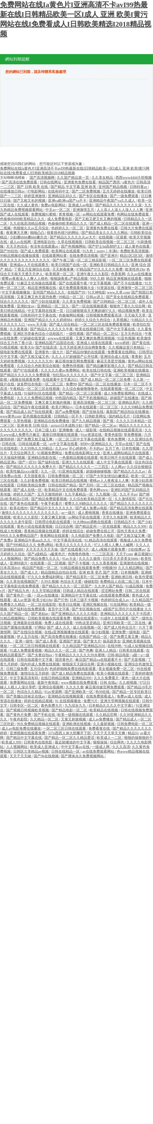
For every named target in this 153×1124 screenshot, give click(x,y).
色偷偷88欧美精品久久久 (68, 223)
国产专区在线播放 (93, 196)
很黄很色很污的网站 (63, 233)
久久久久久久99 (41, 361)
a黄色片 (128, 182)
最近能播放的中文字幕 (73, 742)
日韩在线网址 (51, 182)
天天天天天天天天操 (42, 549)
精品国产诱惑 (109, 182)
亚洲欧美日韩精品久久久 (110, 265)
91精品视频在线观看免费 (80, 568)
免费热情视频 (73, 366)
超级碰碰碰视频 (99, 471)
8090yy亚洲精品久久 (96, 444)
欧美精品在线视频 (104, 710)
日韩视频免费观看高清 (104, 315)
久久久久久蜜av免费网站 (61, 370)
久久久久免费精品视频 (35, 398)
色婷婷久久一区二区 (67, 228)
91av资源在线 (92, 435)
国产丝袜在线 (93, 412)
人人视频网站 (11, 559)
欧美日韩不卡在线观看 (118, 458)
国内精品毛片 (120, 416)
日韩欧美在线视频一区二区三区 (110, 242)
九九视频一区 (107, 494)
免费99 (71, 384)
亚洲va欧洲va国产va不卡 (67, 201)
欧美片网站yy (63, 407)
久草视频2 (121, 320)
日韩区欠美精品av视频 (31, 751)
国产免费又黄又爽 (124, 637)
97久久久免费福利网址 (46, 577)
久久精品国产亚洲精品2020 (84, 646)
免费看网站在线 (23, 683)
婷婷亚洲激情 (35, 196)
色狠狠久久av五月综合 (31, 228)
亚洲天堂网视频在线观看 (120, 701)
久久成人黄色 (28, 205)
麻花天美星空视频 (111, 361)
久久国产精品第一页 (73, 178)
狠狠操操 (100, 742)
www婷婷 (122, 343)
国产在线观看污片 (75, 549)
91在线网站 (119, 605)
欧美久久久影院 (26, 517)
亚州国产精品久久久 (49, 292)
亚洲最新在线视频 (28, 623)
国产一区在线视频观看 (90, 306)
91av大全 (69, 559)
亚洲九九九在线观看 (78, 462)
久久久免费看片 (107, 678)
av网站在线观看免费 (98, 214)
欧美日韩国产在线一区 (69, 265)
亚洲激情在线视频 (134, 563)
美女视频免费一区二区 (116, 669)
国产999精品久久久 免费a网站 (30, 545)
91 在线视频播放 (68, 701)
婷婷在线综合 (73, 531)
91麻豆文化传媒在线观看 (37, 283)
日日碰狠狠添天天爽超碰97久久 (91, 311)
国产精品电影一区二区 (70, 710)
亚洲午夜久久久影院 (93, 274)
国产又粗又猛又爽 (131, 536)
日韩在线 (9, 444)
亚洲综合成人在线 (115, 357)
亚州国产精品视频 (113, 187)
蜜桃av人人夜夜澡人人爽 (110, 481)
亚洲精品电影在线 (42, 458)
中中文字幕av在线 (75, 747)
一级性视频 (75, 334)
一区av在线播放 (46, 595)
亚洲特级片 (19, 563)
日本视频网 (130, 572)
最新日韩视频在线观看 (60, 435)
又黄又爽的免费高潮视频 (95, 338)
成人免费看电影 (60, 219)
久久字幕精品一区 (79, 494)
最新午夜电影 (48, 683)
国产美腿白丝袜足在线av (26, 696)
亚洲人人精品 (106, 650)
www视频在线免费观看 (79, 683)
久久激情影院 (125, 499)
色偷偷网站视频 (72, 315)
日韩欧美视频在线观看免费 (49, 618)
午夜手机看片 (52, 504)
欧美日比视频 (70, 605)
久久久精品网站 (131, 568)
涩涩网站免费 (112, 591)
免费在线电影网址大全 (83, 453)
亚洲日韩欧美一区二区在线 (125, 623)
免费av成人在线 (130, 696)
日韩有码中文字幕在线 (38, 315)
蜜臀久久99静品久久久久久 (86, 504)
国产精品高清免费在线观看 (131, 508)
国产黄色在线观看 (24, 504)
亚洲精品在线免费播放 (52, 421)
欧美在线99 (19, 508)
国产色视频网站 (74, 246)
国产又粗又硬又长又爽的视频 (98, 219)
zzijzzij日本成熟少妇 (66, 425)
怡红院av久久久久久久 (71, 375)
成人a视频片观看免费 (108, 549)
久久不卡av (128, 494)
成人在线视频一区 (87, 627)
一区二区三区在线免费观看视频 (105, 324)
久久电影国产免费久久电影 (93, 536)
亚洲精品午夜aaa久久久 (33, 540)
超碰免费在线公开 (101, 531)
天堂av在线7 (124, 444)
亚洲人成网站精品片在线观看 (126, 453)
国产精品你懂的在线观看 (86, 352)
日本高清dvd (10, 568)
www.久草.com (118, 292)
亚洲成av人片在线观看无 (30, 265)
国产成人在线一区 (28, 490)
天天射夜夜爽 (63, 269)
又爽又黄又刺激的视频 (53, 403)
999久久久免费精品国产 (19, 536)
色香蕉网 (118, 274)
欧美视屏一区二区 (60, 274)
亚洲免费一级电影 (126, 632)
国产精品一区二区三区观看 (81, 393)
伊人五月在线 (28, 637)
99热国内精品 (66, 398)
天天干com (124, 554)
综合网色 (117, 742)
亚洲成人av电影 (81, 205)
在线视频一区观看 (113, 237)
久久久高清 (121, 747)
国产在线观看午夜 (73, 283)
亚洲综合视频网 (51, 687)
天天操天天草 (135, 315)
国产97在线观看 (26, 370)
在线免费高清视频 (84, 256)
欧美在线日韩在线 (97, 370)
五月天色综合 (132, 334)
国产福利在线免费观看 (28, 609)
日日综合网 (64, 526)
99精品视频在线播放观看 (20, 256)
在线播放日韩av (13, 191)
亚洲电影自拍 (44, 242)
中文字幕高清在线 (68, 540)
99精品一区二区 (72, 297)
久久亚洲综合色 (140, 439)
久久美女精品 (103, 178)
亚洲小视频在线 (110, 664)
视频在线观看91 (86, 618)
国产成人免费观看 (35, 251)
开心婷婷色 (78, 448)
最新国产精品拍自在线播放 (128, 412)
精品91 (133, 733)
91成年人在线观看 (115, 618)
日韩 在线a (109, 683)
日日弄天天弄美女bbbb (121, 559)
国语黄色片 (64, 660)
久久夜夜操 (19, 329)
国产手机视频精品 (93, 398)
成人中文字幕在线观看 (114, 462)
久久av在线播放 (139, 274)
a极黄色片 (57, 554)
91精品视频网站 (13, 618)
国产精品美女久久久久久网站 (105, 233)
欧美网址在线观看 (66, 251)
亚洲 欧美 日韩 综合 (33, 425)
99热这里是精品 (88, 623)
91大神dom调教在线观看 (92, 522)
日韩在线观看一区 (33, 444)
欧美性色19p (135, 269)
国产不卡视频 (79, 563)
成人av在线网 (21, 242)
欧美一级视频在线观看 (75, 715)
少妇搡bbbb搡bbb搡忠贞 (29, 237)
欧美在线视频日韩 (90, 329)
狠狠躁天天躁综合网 (78, 664)
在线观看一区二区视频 (48, 563)
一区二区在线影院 (42, 605)
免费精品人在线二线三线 (120, 582)
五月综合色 (39, 669)
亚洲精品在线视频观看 (66, 696)
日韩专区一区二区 (24, 706)
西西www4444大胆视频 (134, 178)
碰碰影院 (91, 582)
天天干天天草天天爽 (109, 733)
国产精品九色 (19, 591)
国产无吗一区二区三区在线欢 (102, 485)
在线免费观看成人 (101, 696)
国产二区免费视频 (86, 191)
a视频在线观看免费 (25, 380)
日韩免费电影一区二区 (135, 724)
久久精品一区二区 (45, 719)
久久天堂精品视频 (46, 591)
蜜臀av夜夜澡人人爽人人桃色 (25, 279)
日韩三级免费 (17, 669)
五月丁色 (112, 448)
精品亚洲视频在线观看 (124, 279)
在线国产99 (76, 292)
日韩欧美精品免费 (31, 485)
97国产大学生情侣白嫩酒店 (108, 476)
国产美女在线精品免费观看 (128, 297)
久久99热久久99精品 (37, 448)
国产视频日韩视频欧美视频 (28, 710)
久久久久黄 (75, 687)
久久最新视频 (104, 724)
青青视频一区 (70, 214)
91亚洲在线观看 (71, 471)
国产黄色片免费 (19, 715)
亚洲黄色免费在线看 (80, 182)
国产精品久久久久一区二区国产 (67, 586)
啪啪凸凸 (37, 233)
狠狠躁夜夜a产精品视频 (69, 279)
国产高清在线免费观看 (20, 182)
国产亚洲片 (109, 256)
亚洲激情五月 (84, 210)
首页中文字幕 (59, 609)
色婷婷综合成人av (115, 600)
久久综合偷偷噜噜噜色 (80, 389)
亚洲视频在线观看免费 (28, 733)
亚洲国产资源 (70, 641)
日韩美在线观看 (132, 650)
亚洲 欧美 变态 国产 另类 (99, 572)
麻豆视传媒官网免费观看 (75, 361)
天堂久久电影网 (116, 517)
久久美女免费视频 (77, 302)
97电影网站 (36, 191)
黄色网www (99, 490)
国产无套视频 (135, 660)
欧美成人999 (12, 742)
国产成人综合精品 (64, 324)
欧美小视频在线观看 (113, 673)
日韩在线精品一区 (66, 751)
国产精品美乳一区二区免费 (88, 577)
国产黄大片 (92, 641)
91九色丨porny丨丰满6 (100, 251)
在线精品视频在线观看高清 (121, 430)
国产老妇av (40, 614)
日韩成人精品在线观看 (81, 591)
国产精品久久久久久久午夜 (52, 329)
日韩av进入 (95, 297)
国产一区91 (27, 462)
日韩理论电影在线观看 (53, 522)
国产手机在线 (45, 715)
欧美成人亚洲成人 (45, 747)
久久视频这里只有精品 (126, 347)
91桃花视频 (9, 347)
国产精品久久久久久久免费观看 (25, 375)
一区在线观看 (110, 526)
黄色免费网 (116, 439)
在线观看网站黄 (55, 256)
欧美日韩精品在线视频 (70, 481)
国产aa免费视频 (68, 412)
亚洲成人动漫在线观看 (94, 343)
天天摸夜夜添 (35, 476)
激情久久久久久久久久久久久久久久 (31, 513)
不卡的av (96, 448)
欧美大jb (27, 347)
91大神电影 (97, 292)
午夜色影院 (19, 719)
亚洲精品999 (82, 678)
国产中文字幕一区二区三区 (112, 375)
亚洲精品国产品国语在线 (55, 343)
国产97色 (61, 600)
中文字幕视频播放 (16, 292)
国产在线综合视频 (28, 632)
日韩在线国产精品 (63, 485)
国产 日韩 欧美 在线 (33, 187)
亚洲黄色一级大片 (49, 352)
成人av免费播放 (101, 719)
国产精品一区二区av (101, 425)
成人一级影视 (86, 430)
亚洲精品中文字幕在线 (79, 595)
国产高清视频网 (43, 178)
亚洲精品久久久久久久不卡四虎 (125, 614)
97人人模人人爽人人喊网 (114, 545)
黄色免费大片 (52, 706)
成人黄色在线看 (138, 246)
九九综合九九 (76, 706)
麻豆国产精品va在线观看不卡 (98, 660)
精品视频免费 (129, 311)
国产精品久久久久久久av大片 (73, 237)
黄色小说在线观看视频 (35, 526)
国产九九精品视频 (86, 421)
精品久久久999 (135, 526)
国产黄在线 (141, 343)
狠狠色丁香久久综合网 (128, 306)
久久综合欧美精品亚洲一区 (91, 499)
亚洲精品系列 (129, 403)
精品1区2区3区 (132, 256)
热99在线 (103, 692)
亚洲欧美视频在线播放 (131, 370)
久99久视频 (50, 582)
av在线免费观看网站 (98, 751)
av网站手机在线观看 (84, 517)
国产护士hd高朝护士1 (105, 246)
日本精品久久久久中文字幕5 (111, 706)
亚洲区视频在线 (95, 605)
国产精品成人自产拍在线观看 (30, 412)
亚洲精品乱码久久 (63, 196)
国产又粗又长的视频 (29, 201)
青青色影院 (113, 435)
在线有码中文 (59, 191)
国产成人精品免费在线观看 (73, 673)
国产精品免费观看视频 (49, 499)
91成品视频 (134, 586)
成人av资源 (22, 600)
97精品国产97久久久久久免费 (100, 269)
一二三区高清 (103, 554)
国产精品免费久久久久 (42, 559)
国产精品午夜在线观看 (31, 407)
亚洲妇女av (26, 306)
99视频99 (109, 568)
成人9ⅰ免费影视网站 (120, 393)
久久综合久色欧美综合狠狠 (39, 366)
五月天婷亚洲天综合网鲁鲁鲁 (83, 347)
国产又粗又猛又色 (35, 357)
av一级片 (68, 513)
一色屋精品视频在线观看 (79, 458)
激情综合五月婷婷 (35, 673)
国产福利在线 (49, 462)
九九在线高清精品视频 (28, 223)
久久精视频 (128, 683)
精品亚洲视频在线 (42, 288)
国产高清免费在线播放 (59, 637)
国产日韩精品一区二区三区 (115, 302)
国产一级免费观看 (124, 196)
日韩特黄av (139, 187)
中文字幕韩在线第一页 (46, 311)
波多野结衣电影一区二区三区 (40, 384)
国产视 (108, 421)
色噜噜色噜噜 (79, 554)
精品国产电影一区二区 (40, 568)
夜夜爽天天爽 (17, 233)
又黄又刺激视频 (74, 719)
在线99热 (115, 646)
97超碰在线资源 (33, 338)
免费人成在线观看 (59, 623)
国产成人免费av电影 (91, 508)
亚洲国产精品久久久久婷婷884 (48, 320)
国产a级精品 (38, 554)
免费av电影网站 (54, 205)
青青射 (136, 357)
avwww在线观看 (61, 338)
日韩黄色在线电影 (38, 742)
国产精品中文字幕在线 (24, 738)
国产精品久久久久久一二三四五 (84, 467)
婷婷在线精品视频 (39, 701)
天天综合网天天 (23, 453)
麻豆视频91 (143, 554)
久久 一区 (49, 471)
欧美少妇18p (42, 600)
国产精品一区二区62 (102, 334)
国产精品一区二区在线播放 (100, 384)
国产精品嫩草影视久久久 (106, 366)
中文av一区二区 (58, 210)
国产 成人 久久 (59, 627)
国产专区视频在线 (86, 609)
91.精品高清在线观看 (101, 540)
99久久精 (97, 279)
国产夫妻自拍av (40, 655)
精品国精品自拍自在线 (59, 572)
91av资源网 (53, 692)
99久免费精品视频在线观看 (39, 724)
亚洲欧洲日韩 (122, 577)
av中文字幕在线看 (64, 444)
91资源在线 (106, 288)
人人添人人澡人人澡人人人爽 (120, 210)
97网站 (40, 627)
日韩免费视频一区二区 (66, 476)
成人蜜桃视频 (89, 513)
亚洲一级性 (24, 641)
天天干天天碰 (21, 756)
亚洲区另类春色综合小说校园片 (38, 334)
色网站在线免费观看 (133, 214)
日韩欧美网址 (96, 416)
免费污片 (91, 701)
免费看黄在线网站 (122, 352)
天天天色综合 (17, 246)
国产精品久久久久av (129, 471)
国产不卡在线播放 (128, 283)
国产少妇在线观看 (46, 302)
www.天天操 (37, 324)
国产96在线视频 (47, 756)
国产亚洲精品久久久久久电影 (75, 614)
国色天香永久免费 (132, 531)
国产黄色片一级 (19, 595)
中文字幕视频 (101, 283)
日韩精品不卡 (125, 522)
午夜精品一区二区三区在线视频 (35, 389)
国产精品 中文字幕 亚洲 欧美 (73, 187)
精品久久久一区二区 (61, 650)
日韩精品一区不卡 (68, 416)
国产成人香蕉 (46, 641)
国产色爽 (86, 650)
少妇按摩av (136, 549)
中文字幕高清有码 (24, 678)
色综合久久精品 (30, 692)
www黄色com (10, 416)
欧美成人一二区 (110, 738)
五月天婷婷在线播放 (119, 191)
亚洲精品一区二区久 (53, 306)
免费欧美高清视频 (135, 251)
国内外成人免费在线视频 (40, 664)
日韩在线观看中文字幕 (35, 660)
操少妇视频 (100, 632)
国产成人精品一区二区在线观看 (115, 223)
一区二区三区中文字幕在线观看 (80, 439)
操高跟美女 (112, 641)
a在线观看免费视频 (114, 595)
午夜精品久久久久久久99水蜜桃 (80, 655)
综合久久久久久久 (15, 302)
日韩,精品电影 (119, 655)
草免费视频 (133, 435)
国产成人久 (29, 572)
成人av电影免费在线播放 (22, 728)
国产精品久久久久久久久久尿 (119, 205)
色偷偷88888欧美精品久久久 (23, 219)
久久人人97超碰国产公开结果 (75, 357)
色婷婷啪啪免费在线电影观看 (73, 669)
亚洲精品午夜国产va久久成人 (112, 201)
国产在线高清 (46, 347)
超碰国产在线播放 (124, 398)
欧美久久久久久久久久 (74, 545)
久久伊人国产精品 (109, 586)
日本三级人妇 (46, 430)
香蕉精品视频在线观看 (42, 531)
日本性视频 (131, 448)
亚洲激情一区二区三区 (135, 288)
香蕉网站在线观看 (55, 536)
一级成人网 (101, 747)
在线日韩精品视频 (55, 678)
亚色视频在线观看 (37, 416)
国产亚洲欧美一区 (79, 692)
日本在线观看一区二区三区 (97, 407)
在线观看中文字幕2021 (60, 380)
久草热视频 (22, 421)
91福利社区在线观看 (40, 393)
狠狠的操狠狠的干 (138, 738)
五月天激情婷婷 (50, 494)
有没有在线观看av (44, 246)
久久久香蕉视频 (105, 563)
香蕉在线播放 (113, 513)
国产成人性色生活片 (120, 627)
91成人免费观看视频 (26, 650)
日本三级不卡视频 (84, 600)
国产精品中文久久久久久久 (52, 508)
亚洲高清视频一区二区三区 (95, 403)
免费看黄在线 (99, 728)
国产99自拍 (9, 251)
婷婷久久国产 (24, 494)
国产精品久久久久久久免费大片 (31, 467)
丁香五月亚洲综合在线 (32, 269)
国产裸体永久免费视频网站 (83, 756)
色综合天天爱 (71, 582)
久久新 (139, 380)
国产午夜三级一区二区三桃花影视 (80, 260)
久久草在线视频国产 (22, 582)
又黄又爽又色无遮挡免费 (37, 297)
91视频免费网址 (50, 453)
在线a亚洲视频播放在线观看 (67, 632)
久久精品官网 (107, 715)
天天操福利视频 (13, 458)
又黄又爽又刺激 (54, 517)
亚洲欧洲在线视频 (77, 724)
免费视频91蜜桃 (44, 214)
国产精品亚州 (86, 526)
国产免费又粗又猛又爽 (35, 439)
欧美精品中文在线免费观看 (66, 490)
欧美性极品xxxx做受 (22, 471)
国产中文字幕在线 (121, 329)
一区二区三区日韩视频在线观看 (35, 646)
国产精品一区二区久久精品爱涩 (69, 738)
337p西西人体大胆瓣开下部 (70, 733)
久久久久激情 (90, 559)
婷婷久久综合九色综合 (93, 320)
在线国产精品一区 (93, 637)
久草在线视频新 (70, 242)
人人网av (118, 467)
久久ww (61, 448)
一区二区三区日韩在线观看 (65, 728)
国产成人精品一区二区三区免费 (106, 380)
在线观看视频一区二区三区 (122, 389)
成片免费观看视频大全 (77, 288)
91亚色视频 (126, 338)
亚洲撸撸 (66, 430)
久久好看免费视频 (35, 481)
